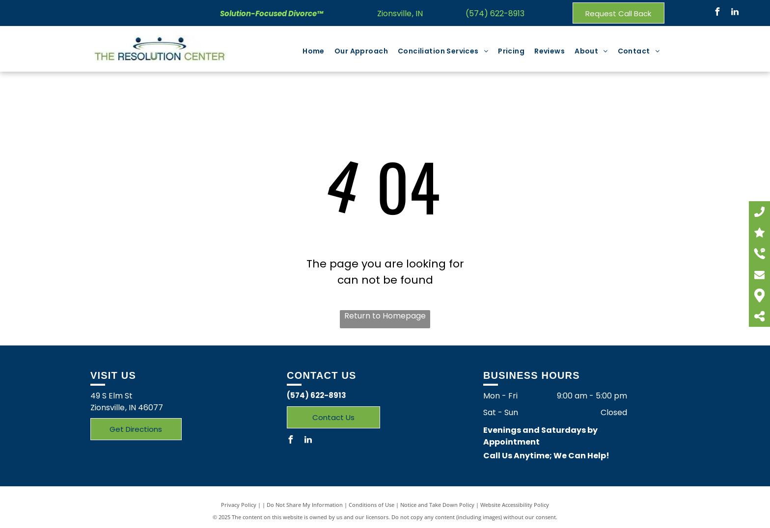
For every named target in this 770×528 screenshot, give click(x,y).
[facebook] (717, 13)
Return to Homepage (385, 315)
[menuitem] (314, 51)
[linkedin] (735, 13)
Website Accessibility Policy (514, 504)
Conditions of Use (371, 504)
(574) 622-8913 (495, 13)
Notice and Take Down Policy (437, 504)
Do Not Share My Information (305, 504)
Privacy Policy (238, 504)
